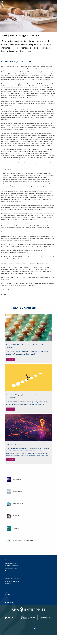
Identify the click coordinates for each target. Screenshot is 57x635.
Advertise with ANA (9, 580)
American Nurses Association (11, 565)
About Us (6, 559)
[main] (28, 271)
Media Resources (8, 592)
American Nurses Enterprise (11, 563)
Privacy (44, 628)
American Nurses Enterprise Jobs (12, 578)
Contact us (7, 573)
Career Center (8, 583)
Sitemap (50, 628)
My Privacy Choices (32, 628)
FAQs (6, 570)
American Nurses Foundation (11, 568)
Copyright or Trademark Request (12, 581)
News (6, 586)
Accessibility (39, 628)
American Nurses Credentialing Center (13, 567)
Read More (11, 359)
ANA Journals (8, 594)
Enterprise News (8, 591)
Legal (47, 628)
